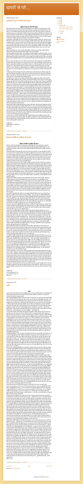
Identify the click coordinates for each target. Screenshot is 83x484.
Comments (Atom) (16, 468)
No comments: (24, 278)
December (61, 25)
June (60, 33)
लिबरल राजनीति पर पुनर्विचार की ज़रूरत (18, 137)
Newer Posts (9, 466)
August (61, 31)
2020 (59, 20)
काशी (8, 285)
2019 (59, 21)
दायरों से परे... (18, 7)
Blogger (47, 476)
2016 (59, 23)
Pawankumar (61, 39)
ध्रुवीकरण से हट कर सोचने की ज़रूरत (18, 21)
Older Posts (48, 466)
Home (29, 466)
